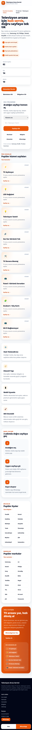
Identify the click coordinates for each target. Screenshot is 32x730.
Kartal (20, 514)
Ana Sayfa (4, 697)
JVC (6, 599)
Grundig (20, 571)
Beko (19, 576)
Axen (19, 585)
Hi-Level (20, 594)
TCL (6, 590)
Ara (8, 726)
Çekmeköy (21, 533)
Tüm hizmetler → (6, 160)
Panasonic (21, 599)
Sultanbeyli (8, 542)
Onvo (19, 590)
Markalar (9, 134)
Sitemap (3, 707)
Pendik (7, 514)
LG (18, 562)
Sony (6, 571)
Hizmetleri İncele (9, 89)
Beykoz (7, 537)
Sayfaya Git (16, 128)
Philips (20, 566)
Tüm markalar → (8, 557)
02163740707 (5, 714)
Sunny (7, 585)
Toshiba (7, 580)
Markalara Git (8, 94)
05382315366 (5, 716)
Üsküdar (20, 519)
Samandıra (21, 542)
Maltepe (7, 523)
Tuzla (6, 528)
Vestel (7, 566)
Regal (19, 580)
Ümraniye (21, 528)
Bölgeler (22, 134)
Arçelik (7, 576)
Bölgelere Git (21, 94)
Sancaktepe (8, 533)
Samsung (7, 562)
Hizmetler (10, 139)
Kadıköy (7, 519)
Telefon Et (9, 638)
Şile (19, 537)
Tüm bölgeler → (8, 509)
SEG (6, 594)
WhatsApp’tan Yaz (11, 633)
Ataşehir (20, 523)
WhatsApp (22, 139)
